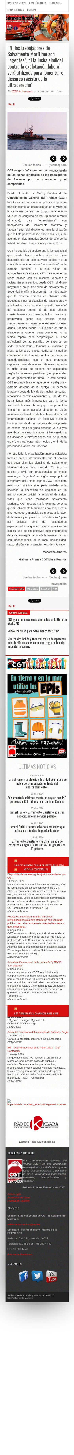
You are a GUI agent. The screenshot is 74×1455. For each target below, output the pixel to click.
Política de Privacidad (19, 1254)
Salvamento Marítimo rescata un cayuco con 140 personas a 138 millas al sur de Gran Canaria (37, 799)
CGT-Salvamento (22, 91)
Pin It (11, 104)
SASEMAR (45, 588)
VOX (55, 588)
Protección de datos (18, 1197)
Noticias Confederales (36, 869)
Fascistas (32, 588)
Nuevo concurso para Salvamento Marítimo (33, 631)
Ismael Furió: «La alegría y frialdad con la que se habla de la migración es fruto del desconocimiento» (37, 783)
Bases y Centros (16, 3)
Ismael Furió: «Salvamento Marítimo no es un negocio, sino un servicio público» (37, 814)
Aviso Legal (14, 1194)
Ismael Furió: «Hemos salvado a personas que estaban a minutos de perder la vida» (37, 829)
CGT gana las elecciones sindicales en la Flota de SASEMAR (37, 621)
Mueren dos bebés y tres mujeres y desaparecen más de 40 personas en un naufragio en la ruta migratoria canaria (36, 643)
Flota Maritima (15, 10)
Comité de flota (37, 3)
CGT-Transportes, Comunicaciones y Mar (36, 1013)
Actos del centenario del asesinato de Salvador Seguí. (38, 1032)
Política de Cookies (18, 1200)
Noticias (32, 10)
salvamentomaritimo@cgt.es (23, 1224)
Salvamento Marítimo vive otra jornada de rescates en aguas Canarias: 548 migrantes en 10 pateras (37, 845)
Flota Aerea (56, 3)
